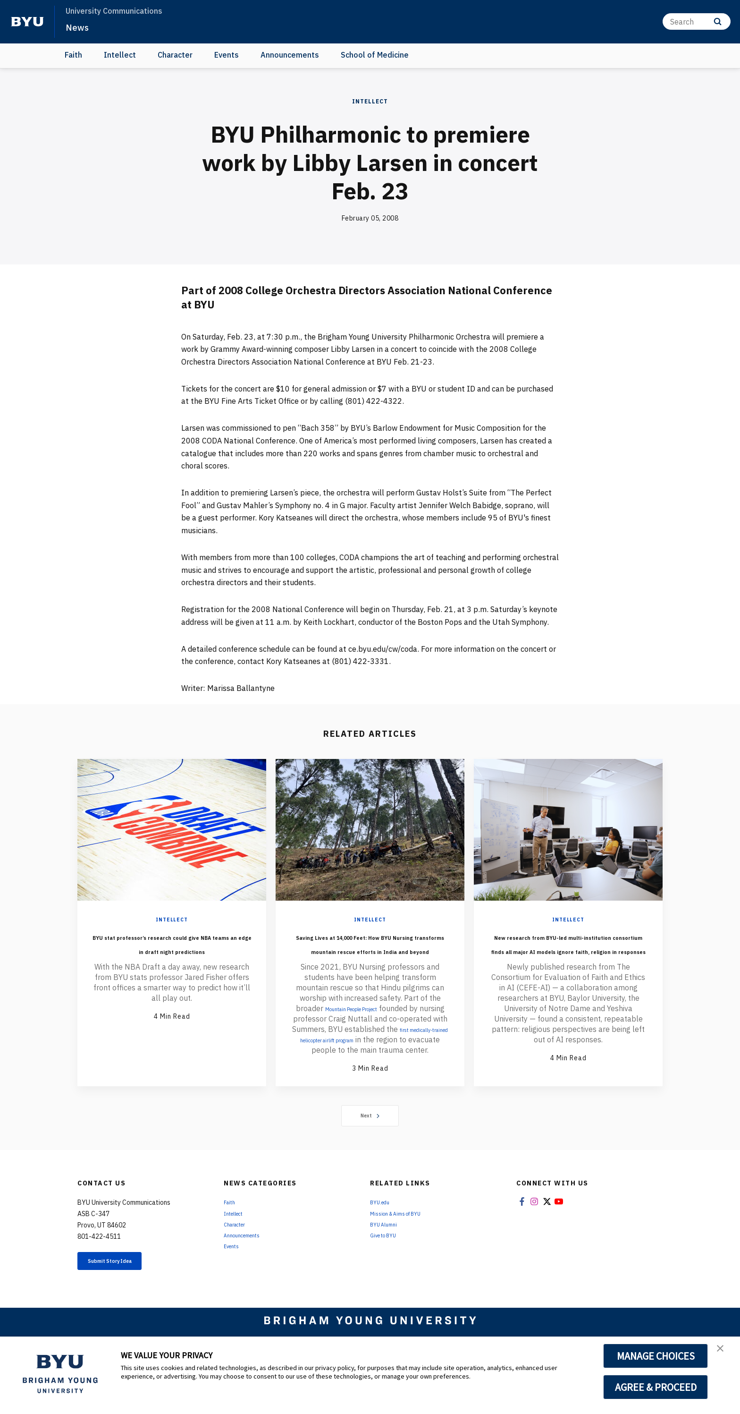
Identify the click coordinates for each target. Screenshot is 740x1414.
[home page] (27, 21)
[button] (724, 1353)
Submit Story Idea (126, 1302)
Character (175, 55)
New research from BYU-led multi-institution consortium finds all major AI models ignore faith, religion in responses (568, 964)
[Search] (697, 21)
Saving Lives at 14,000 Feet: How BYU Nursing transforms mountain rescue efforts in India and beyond (370, 957)
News (80, 26)
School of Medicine (375, 55)
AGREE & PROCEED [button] (656, 1387)
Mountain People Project (364, 1036)
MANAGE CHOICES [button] (656, 1356)
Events (226, 55)
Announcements (290, 55)
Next (370, 1154)
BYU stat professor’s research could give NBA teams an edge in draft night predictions (171, 957)
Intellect (120, 55)
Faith (73, 55)
